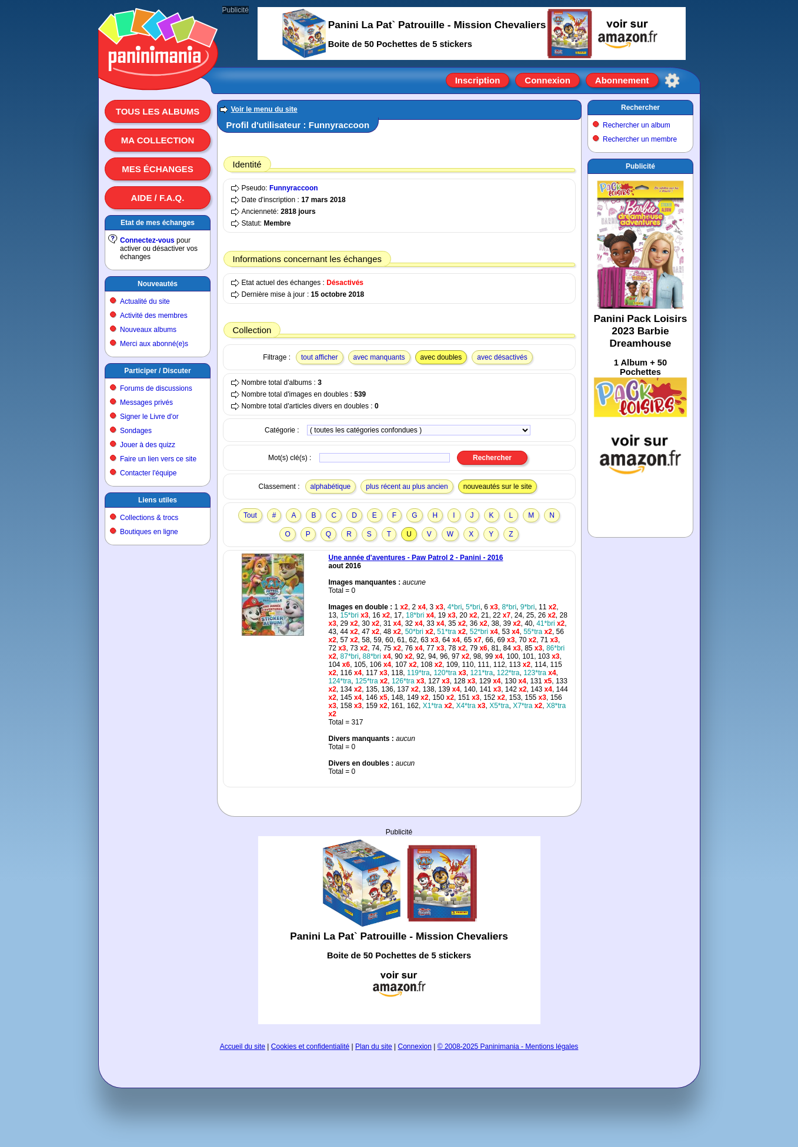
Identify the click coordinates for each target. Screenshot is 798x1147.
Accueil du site (242, 1046)
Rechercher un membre (640, 139)
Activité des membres (154, 315)
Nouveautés (158, 284)
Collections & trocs (149, 518)
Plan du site (373, 1046)
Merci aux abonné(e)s (154, 344)
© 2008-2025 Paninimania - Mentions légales (508, 1046)
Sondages (136, 431)
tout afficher (319, 357)
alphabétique (330, 486)
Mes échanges (157, 169)
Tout (250, 515)
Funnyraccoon (293, 188)
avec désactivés (502, 357)
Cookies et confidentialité (310, 1046)
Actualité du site (145, 301)
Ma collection (157, 140)
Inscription (477, 80)
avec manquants (379, 357)
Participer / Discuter (157, 371)
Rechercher (640, 107)
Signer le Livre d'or (149, 416)
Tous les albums (158, 111)
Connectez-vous (147, 240)
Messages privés (146, 402)
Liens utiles (157, 500)
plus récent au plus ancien (407, 486)
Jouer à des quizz (147, 445)
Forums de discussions (156, 388)
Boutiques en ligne (149, 532)
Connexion (547, 80)
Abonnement (622, 80)
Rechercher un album (636, 125)
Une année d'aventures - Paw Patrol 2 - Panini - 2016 (416, 558)
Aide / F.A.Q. (158, 198)
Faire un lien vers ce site (158, 459)
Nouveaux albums (148, 330)
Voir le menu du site (264, 109)
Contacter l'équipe (148, 473)
